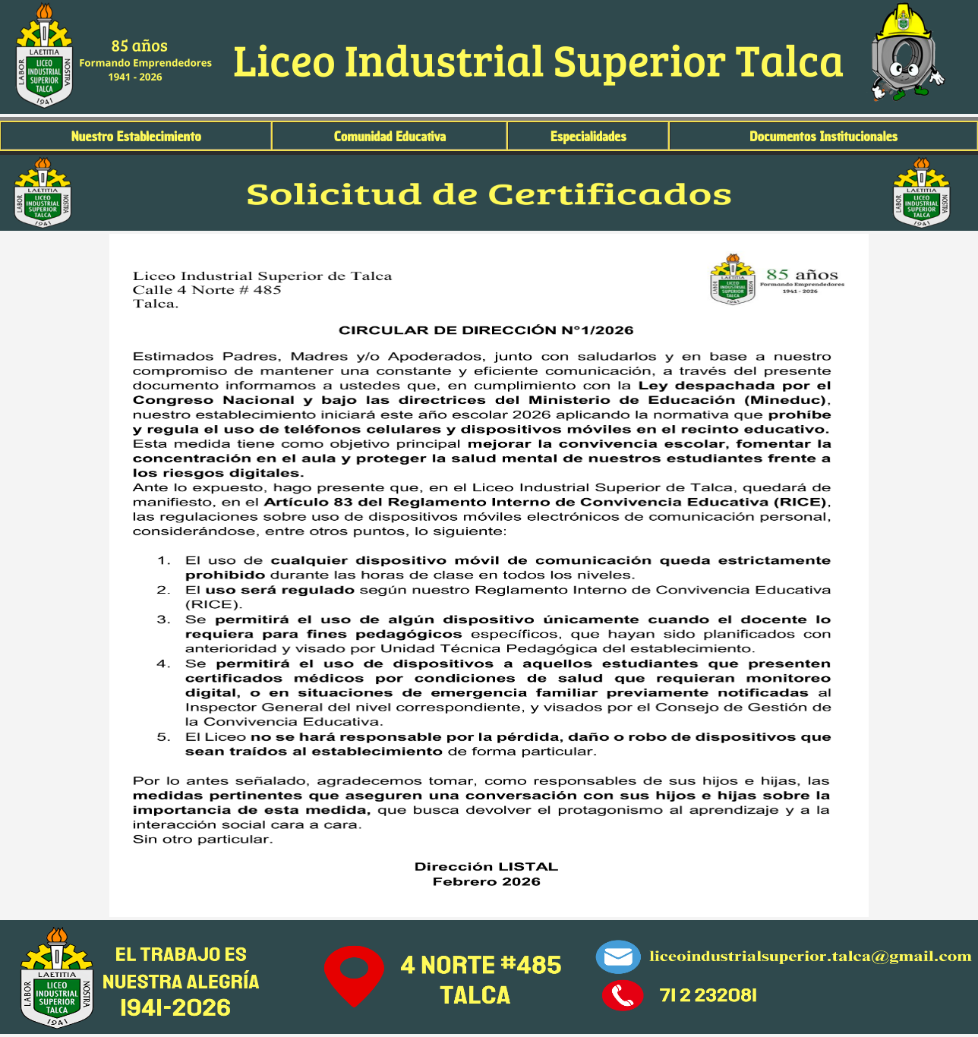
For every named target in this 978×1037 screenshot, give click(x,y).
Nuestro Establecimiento (136, 136)
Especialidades (588, 136)
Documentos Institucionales (823, 136)
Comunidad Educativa (390, 136)
